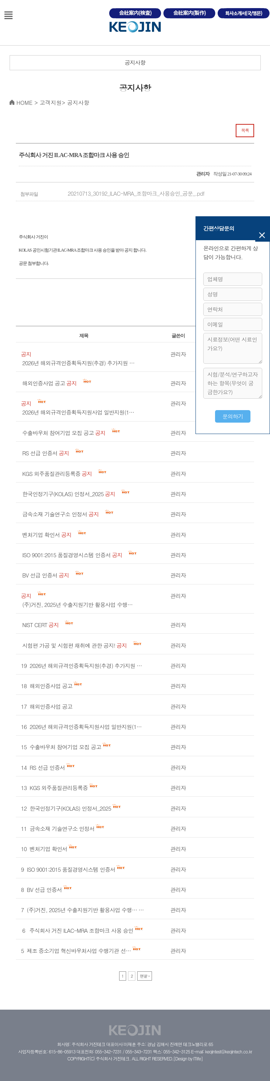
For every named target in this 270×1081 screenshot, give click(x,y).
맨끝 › (144, 976)
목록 (245, 130)
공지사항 (135, 62)
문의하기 (232, 416)
